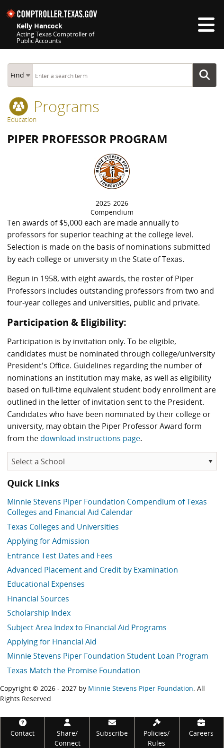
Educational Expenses (46, 584)
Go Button (207, 75)
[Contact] (22, 727)
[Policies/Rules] (156, 732)
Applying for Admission (48, 541)
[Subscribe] (112, 727)
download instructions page (90, 438)
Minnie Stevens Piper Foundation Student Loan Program (107, 656)
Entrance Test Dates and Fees (60, 555)
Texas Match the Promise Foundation (73, 670)
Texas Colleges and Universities (63, 527)
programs (54, 106)
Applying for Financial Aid (52, 641)
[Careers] (201, 727)
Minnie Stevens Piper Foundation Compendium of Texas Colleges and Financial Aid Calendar (107, 506)
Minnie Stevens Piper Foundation (140, 688)
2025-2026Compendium (112, 208)
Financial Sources (38, 598)
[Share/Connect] (67, 732)
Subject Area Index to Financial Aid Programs (87, 627)
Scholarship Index (39, 613)
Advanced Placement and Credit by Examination (92, 570)
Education (21, 119)
